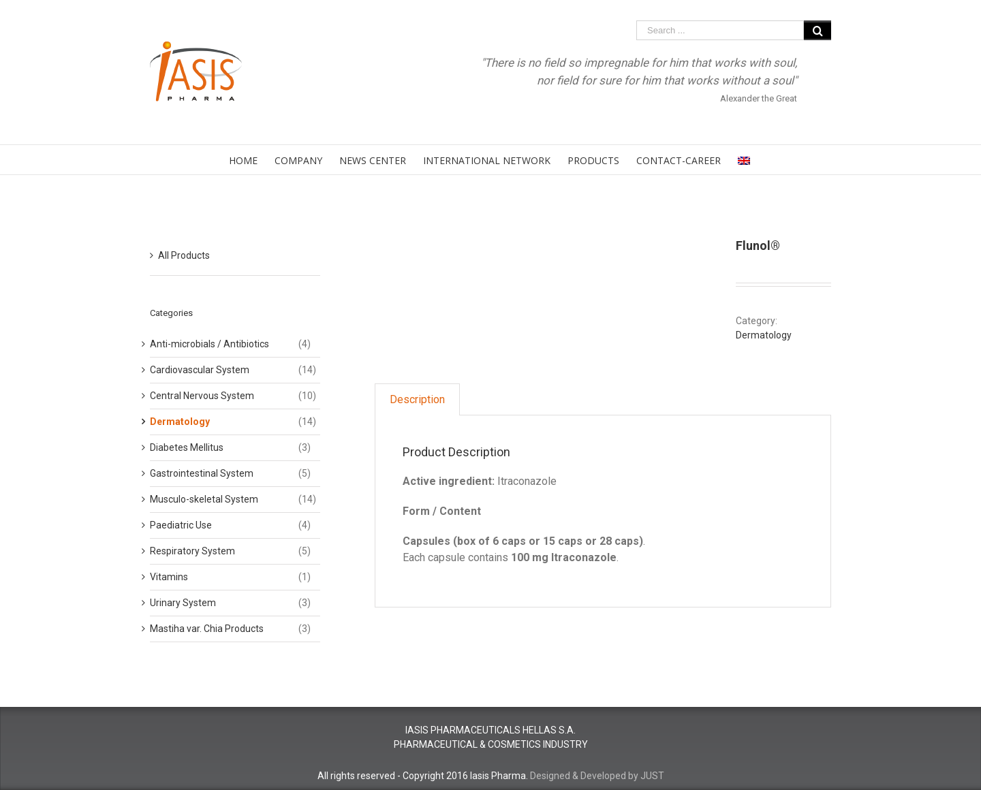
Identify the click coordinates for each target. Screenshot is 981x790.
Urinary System (183, 602)
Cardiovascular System (199, 369)
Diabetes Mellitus (186, 447)
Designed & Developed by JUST (597, 775)
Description (417, 399)
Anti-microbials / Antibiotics (209, 343)
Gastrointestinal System (201, 473)
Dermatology (764, 335)
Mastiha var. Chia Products (207, 628)
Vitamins (169, 576)
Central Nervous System (202, 395)
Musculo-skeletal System (204, 499)
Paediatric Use (181, 525)
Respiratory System (192, 551)
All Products (184, 255)
